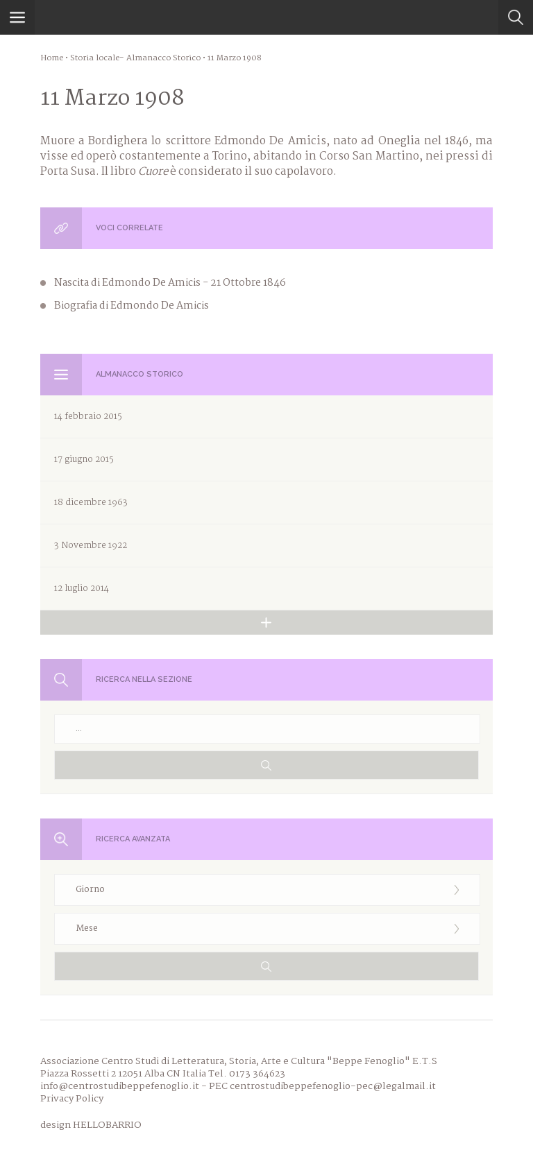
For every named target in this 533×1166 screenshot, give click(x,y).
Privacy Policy (71, 1098)
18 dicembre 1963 (91, 502)
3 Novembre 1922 (90, 545)
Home (51, 58)
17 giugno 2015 (84, 459)
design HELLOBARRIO (91, 1125)
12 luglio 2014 (81, 588)
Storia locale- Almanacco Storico (135, 58)
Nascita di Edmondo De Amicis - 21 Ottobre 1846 (170, 283)
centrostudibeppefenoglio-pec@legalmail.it (333, 1086)
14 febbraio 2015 (88, 416)
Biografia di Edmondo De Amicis (131, 306)
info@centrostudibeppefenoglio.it (119, 1086)
